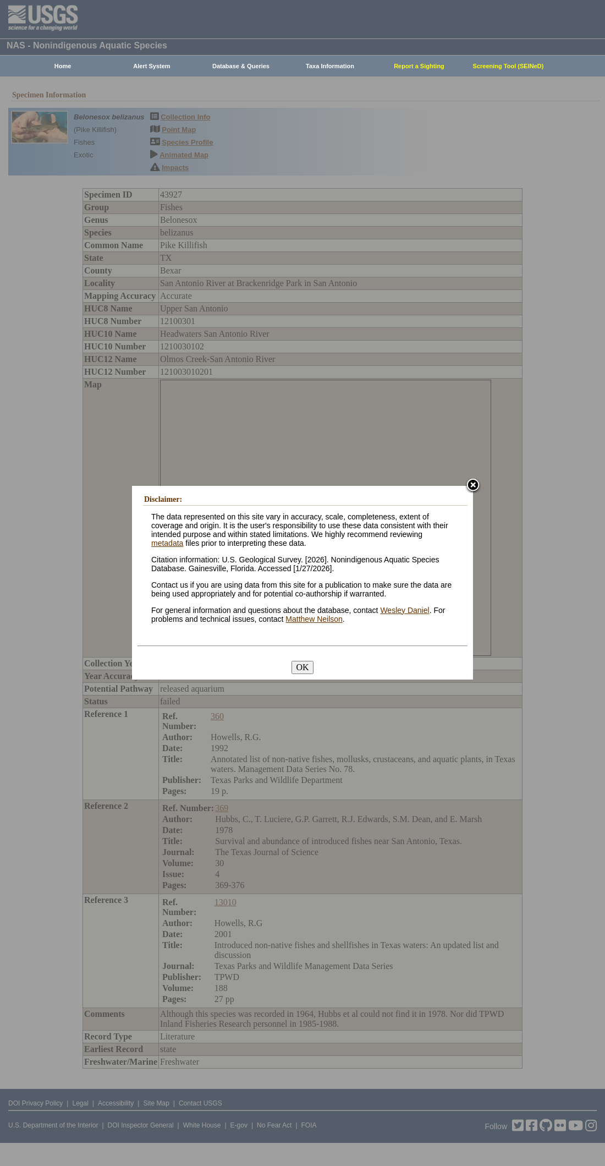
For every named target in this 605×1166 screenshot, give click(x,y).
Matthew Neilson (314, 619)
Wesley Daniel (404, 610)
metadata (167, 543)
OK (302, 667)
